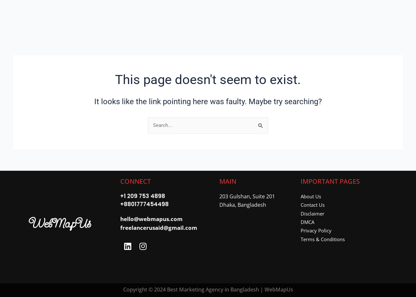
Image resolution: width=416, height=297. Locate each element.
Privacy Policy (317, 230)
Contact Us (314, 204)
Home (114, 15)
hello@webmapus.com (151, 220)
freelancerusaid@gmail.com (158, 228)
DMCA (308, 222)
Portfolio (194, 15)
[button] (149, 15)
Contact (277, 15)
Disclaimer (314, 213)
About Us (312, 196)
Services (149, 15)
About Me (239, 15)
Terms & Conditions (325, 239)
